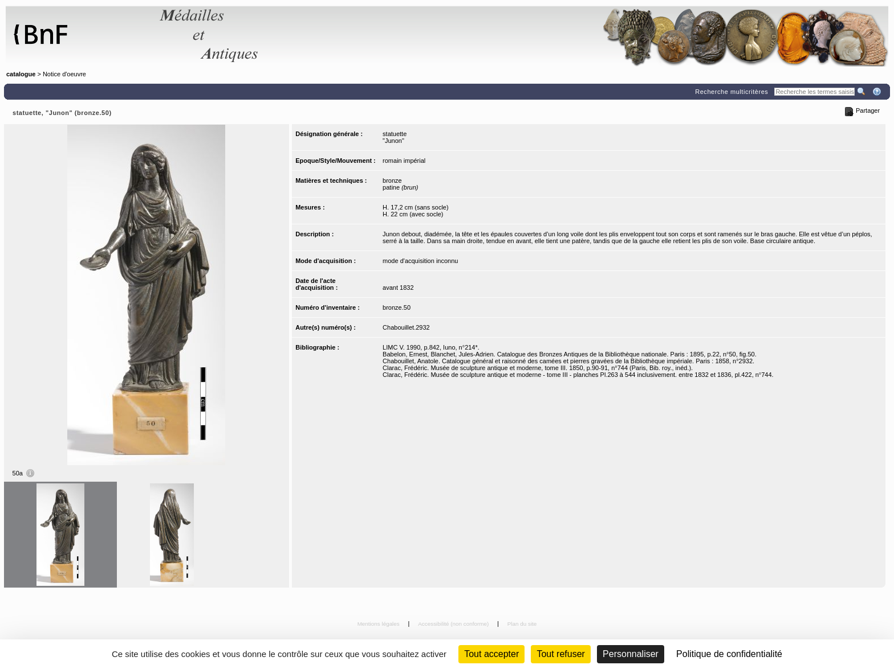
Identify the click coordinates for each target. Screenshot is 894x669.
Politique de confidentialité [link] (729, 654)
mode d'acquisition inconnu (420, 260)
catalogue (20, 74)
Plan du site (522, 624)
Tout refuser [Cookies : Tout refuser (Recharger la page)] (560, 654)
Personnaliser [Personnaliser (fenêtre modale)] (631, 654)
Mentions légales (379, 624)
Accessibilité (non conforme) (454, 624)
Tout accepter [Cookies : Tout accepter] (491, 654)
